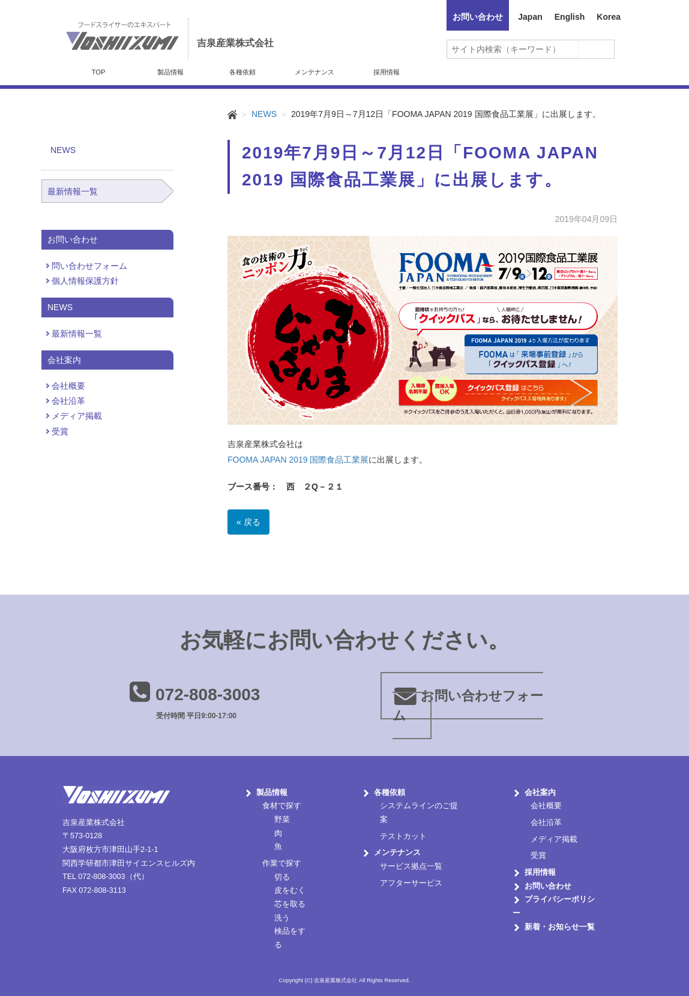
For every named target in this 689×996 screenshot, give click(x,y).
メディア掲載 (77, 416)
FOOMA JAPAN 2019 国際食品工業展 (298, 459)
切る (282, 877)
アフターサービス (411, 883)
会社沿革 (68, 401)
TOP (99, 72)
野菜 (282, 819)
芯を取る (289, 904)
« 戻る (248, 522)
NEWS (264, 114)
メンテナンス (314, 72)
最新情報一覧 (72, 191)
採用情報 (386, 72)
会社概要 (68, 386)
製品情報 (170, 72)
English (570, 17)
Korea (609, 17)
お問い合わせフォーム (468, 705)
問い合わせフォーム (89, 266)
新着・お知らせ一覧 (560, 927)
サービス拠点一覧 (411, 866)
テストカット (403, 836)
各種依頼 (242, 72)
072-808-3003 (207, 694)
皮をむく (289, 890)
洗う (282, 918)
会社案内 (540, 792)
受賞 (60, 431)
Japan (530, 17)
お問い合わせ (478, 17)
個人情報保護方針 (85, 281)
